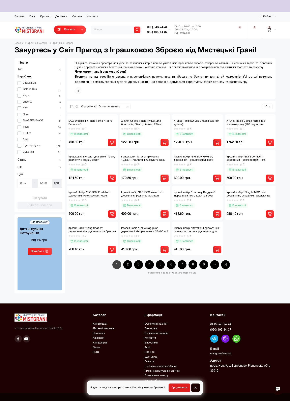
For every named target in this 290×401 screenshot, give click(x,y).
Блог (32, 16)
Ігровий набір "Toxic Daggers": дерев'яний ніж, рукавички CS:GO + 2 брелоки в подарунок (144, 231)
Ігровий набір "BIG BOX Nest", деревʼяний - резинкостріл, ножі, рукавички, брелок (246, 160)
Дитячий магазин (103, 328)
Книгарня (98, 338)
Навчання (99, 333)
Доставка (61, 16)
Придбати (37, 251)
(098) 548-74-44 (220, 324)
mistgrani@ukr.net (220, 354)
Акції (147, 347)
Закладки (151, 328)
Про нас (45, 16)
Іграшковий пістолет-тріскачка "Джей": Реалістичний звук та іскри (143, 158)
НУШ (96, 352)
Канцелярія (100, 343)
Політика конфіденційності (161, 366)
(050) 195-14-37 (220, 329)
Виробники (151, 343)
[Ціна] (25, 183)
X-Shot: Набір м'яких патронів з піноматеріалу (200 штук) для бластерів (246, 124)
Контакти (92, 16)
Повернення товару (156, 375)
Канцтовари (100, 324)
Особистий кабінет (156, 324)
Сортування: (88, 106)
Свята (96, 347)
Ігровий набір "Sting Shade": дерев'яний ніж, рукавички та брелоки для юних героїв (92, 231)
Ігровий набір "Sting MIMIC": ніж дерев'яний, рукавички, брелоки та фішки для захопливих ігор (248, 195)
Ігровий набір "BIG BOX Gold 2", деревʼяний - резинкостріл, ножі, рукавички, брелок (193, 160)
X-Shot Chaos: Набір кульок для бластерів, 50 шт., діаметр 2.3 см (141, 123)
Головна (19, 16)
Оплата (77, 16)
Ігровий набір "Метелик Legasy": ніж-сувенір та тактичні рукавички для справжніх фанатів (197, 231)
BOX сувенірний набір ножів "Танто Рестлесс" (90, 123)
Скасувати (39, 198)
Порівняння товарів (156, 333)
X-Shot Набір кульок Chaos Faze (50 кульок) (196, 123)
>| (225, 264)
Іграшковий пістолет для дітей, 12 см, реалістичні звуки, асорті (91, 158)
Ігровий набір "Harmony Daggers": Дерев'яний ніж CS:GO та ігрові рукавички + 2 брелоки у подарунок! (196, 195)
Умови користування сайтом (162, 371)
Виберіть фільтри (40, 205)
